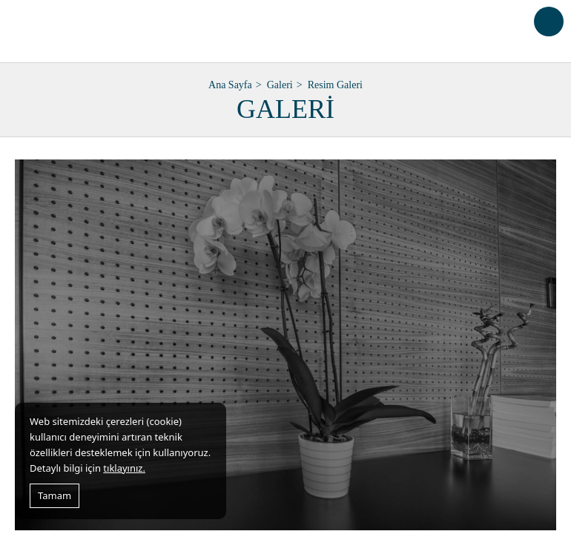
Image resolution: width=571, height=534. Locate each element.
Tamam (54, 495)
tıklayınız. (124, 468)
